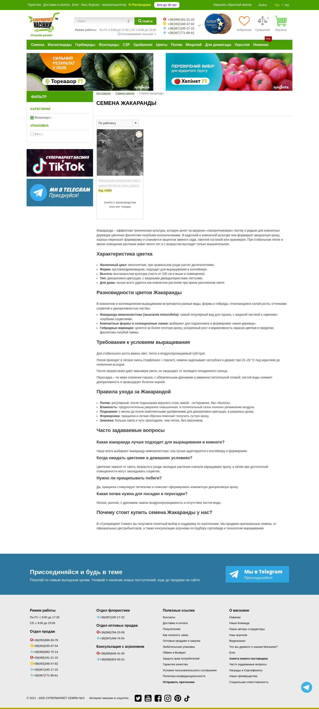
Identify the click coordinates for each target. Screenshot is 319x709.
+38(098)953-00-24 (112, 659)
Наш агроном (238, 635)
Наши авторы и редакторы (247, 629)
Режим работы (43, 610)
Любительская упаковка (179, 646)
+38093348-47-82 (181, 24)
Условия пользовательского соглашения (190, 670)
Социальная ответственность (249, 682)
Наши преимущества (243, 676)
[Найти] (145, 21)
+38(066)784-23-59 (112, 632)
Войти (263, 5)
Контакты (169, 617)
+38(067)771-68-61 (45, 675)
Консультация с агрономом (120, 646)
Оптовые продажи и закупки (181, 640)
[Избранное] (244, 23)
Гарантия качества (175, 664)
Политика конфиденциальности (184, 676)
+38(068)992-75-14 (45, 652)
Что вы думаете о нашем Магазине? (253, 646)
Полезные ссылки (179, 610)
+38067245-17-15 (181, 28)
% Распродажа (139, 4)
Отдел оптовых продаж (117, 625)
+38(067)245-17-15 (45, 669)
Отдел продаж (42, 631)
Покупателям (171, 629)
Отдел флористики (113, 610)
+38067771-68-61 (181, 33)
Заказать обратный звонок (233, 4)
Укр (286, 5)
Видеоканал (237, 640)
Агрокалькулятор (114, 4)
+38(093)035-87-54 (45, 646)
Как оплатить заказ (175, 635)
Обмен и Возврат (174, 652)
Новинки (235, 617)
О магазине (239, 610)
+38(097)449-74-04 (112, 638)
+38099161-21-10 (181, 19)
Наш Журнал (90, 4)
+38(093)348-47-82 (45, 663)
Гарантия (34, 4)
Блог (75, 4)
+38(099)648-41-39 (112, 653)
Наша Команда (239, 623)
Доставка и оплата (56, 4)
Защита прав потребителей (181, 658)
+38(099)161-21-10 (45, 657)
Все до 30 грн (167, 5)
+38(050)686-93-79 (45, 640)
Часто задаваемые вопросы (248, 664)
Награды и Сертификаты (246, 670)
